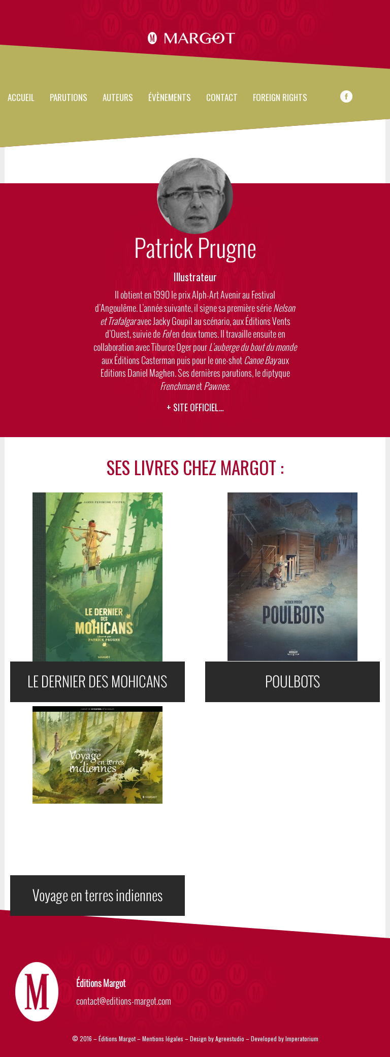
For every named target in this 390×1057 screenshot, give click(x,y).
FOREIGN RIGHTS (280, 98)
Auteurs (118, 98)
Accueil (21, 98)
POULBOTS (292, 682)
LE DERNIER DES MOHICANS (97, 682)
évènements (169, 98)
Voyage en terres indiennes (97, 895)
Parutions (68, 98)
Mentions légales (162, 1038)
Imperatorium (301, 1038)
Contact (222, 98)
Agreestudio (230, 1038)
